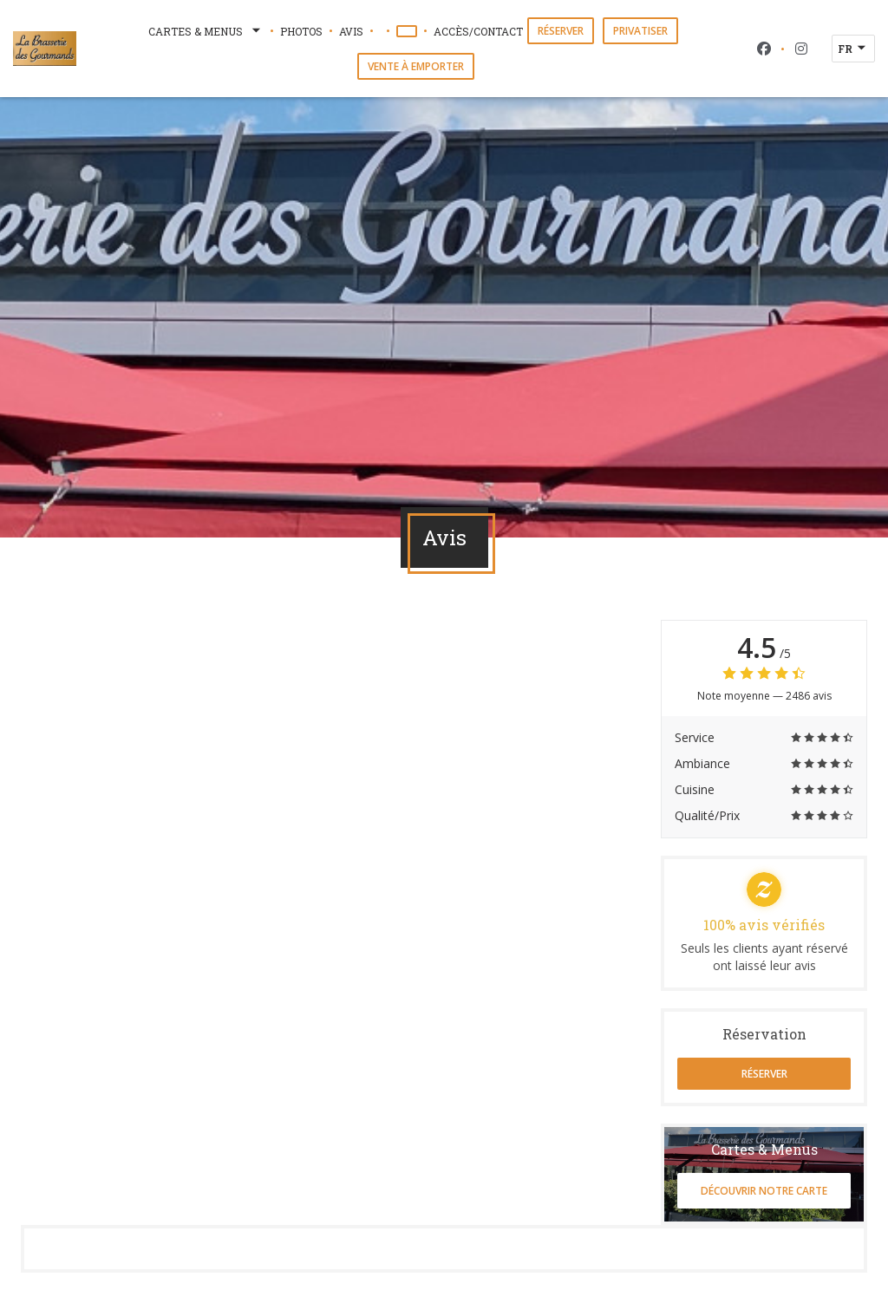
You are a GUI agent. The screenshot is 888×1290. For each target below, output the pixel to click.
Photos (301, 31)
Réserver (561, 30)
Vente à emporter (416, 66)
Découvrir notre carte (764, 1190)
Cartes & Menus (206, 31)
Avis (351, 31)
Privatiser (640, 30)
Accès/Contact (478, 31)
